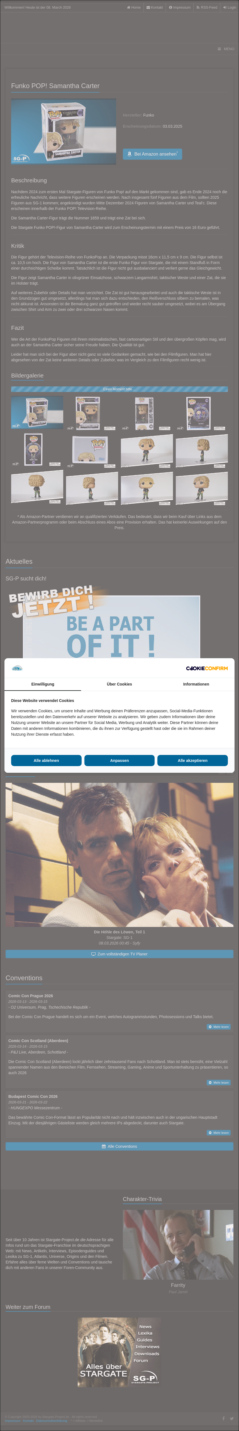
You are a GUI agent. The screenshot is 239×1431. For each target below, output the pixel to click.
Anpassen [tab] (119, 760)
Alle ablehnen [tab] (46, 760)
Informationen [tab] (196, 684)
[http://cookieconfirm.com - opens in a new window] (207, 668)
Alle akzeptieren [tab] (193, 760)
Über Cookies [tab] (119, 684)
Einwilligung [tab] (42, 684)
